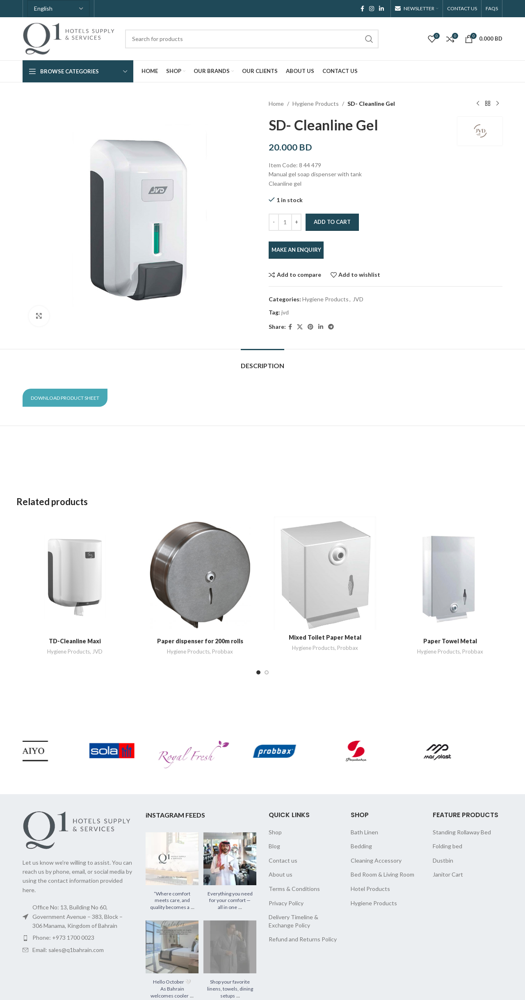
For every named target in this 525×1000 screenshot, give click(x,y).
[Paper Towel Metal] (450, 575)
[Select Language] (58, 8)
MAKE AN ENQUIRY (296, 249)
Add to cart (332, 222)
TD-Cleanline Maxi (75, 641)
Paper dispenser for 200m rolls (200, 641)
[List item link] (78, 937)
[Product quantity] (285, 222)
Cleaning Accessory (376, 860)
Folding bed (447, 846)
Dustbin (443, 860)
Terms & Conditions (294, 888)
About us (280, 874)
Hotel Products (370, 888)
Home (276, 103)
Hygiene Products (315, 103)
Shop (275, 832)
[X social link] (299, 327)
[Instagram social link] (372, 8)
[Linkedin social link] (381, 8)
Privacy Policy (286, 903)
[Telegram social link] (331, 327)
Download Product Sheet (65, 398)
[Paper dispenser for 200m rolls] (200, 575)
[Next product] (497, 104)
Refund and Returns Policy (303, 939)
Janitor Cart (448, 874)
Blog (274, 846)
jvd (285, 312)
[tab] (262, 361)
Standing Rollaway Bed (462, 832)
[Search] (252, 39)
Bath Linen (364, 832)
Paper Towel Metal (450, 641)
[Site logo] (70, 37)
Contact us (283, 860)
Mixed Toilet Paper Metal (325, 637)
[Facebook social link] (362, 8)
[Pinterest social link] (310, 327)
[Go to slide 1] (258, 672)
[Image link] (78, 829)
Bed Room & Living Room (382, 874)
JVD (358, 299)
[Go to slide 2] (267, 672)
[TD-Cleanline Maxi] (74, 575)
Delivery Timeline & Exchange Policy (293, 921)
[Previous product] (478, 104)
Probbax (222, 651)
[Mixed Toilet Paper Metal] (325, 573)
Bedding (361, 846)
